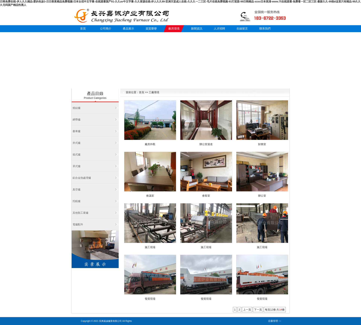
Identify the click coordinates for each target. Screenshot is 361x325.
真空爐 (76, 189)
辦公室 (262, 195)
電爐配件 (78, 224)
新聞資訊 (196, 28)
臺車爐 (76, 131)
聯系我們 (265, 28)
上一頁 (247, 309)
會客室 (206, 195)
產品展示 (128, 28)
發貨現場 (150, 298)
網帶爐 (76, 119)
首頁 (83, 28)
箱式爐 (76, 154)
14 (280, 309)
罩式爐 (76, 166)
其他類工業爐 (80, 212)
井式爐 (76, 142)
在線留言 (242, 28)
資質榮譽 (151, 28)
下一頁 (258, 309)
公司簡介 (105, 28)
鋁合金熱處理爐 (82, 177)
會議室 (150, 195)
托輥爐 (76, 201)
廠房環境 (174, 28)
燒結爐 (76, 107)
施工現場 (150, 247)
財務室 (262, 144)
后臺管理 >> (274, 321)
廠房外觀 (150, 144)
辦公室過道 (206, 144)
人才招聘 (219, 28)
